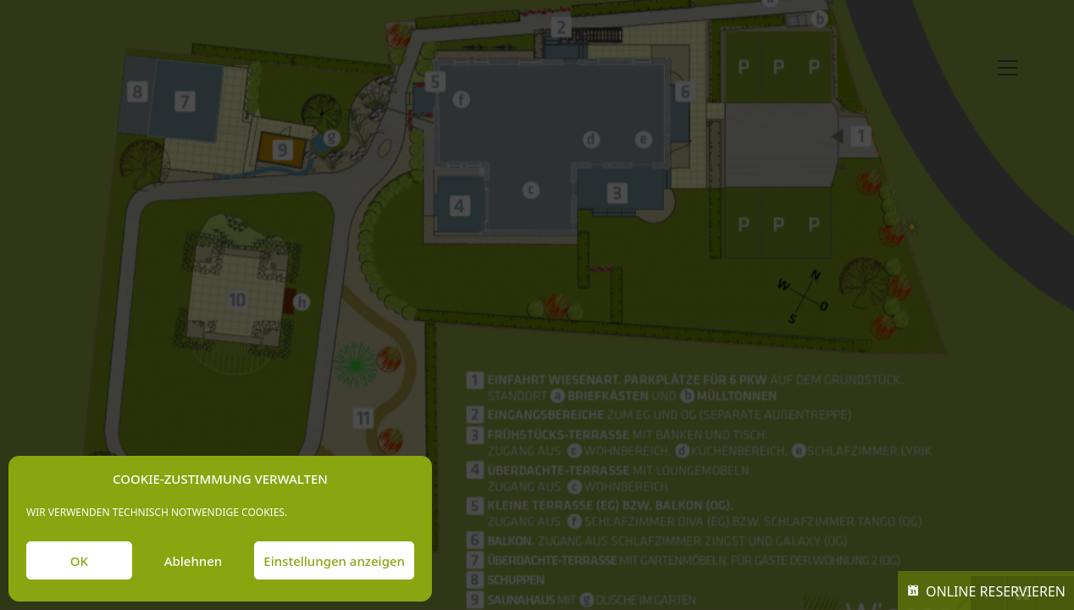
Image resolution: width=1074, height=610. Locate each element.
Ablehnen (193, 560)
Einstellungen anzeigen (334, 560)
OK (79, 560)
